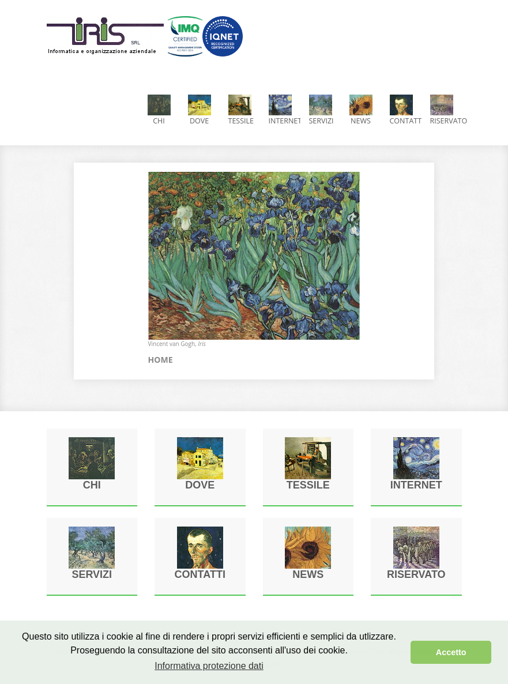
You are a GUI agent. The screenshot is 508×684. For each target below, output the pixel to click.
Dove (199, 110)
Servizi (321, 110)
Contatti (406, 110)
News (360, 110)
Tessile (241, 110)
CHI (159, 110)
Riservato (446, 110)
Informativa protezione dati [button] (209, 666)
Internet (284, 110)
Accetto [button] (451, 652)
